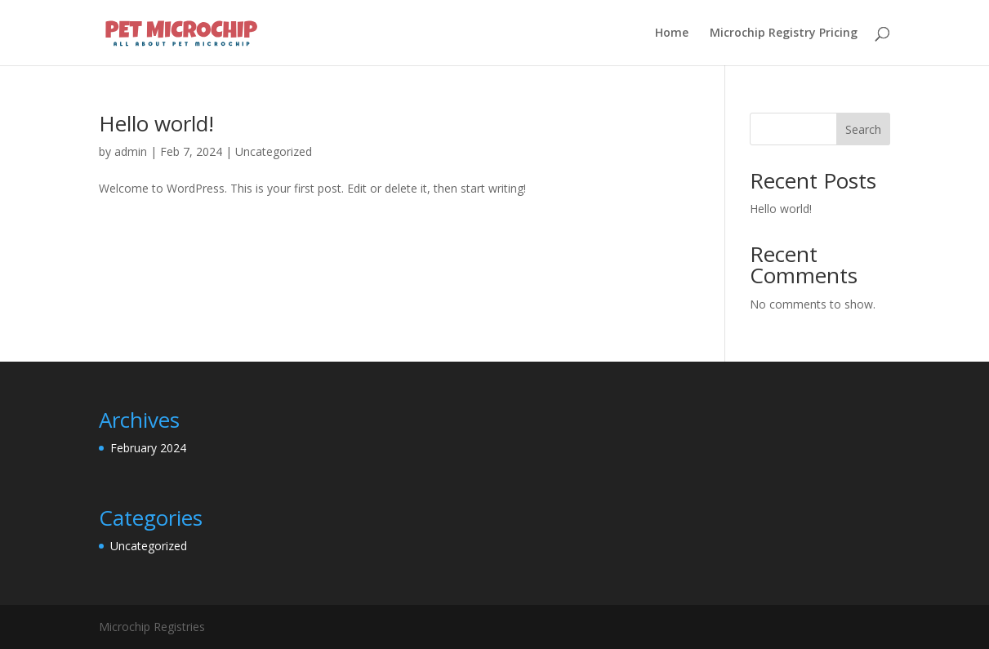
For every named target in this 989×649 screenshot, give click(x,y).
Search (863, 129)
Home (671, 33)
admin (130, 151)
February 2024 (148, 448)
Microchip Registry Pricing (784, 33)
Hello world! (156, 123)
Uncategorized (273, 151)
